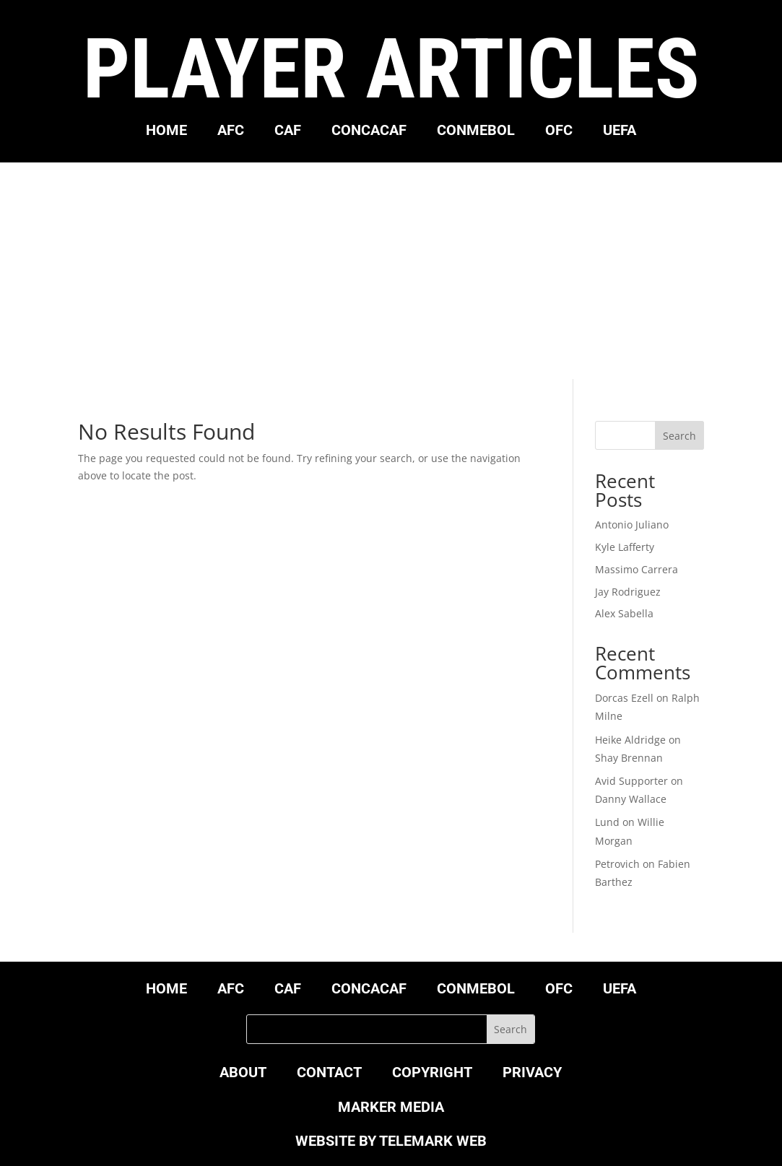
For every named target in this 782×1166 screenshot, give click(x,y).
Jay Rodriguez (628, 592)
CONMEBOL (476, 132)
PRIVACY (532, 1074)
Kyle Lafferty (624, 547)
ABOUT (243, 1074)
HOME (166, 132)
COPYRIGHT (432, 1074)
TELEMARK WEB (433, 1140)
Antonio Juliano (632, 524)
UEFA (619, 132)
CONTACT (329, 1074)
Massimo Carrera (636, 569)
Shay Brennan (629, 758)
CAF (287, 132)
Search (679, 436)
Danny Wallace (630, 799)
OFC (559, 132)
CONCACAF (369, 132)
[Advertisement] (391, 271)
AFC (230, 132)
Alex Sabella (624, 613)
